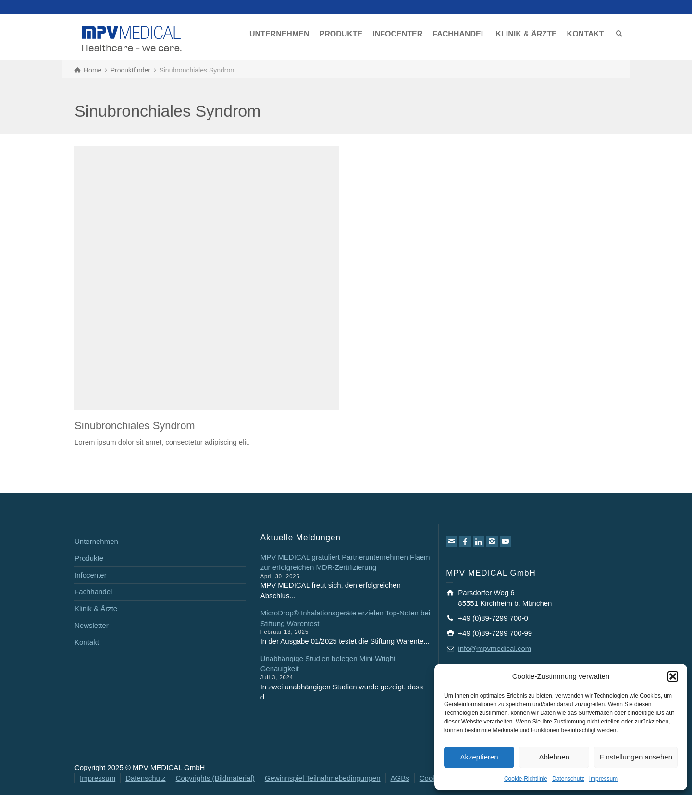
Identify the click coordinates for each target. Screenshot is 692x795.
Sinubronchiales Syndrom (134, 426)
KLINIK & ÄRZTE (525, 34)
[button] (673, 676)
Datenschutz (568, 778)
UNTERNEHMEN (279, 34)
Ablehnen (554, 757)
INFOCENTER (397, 34)
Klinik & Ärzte (95, 608)
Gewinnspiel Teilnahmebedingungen (323, 778)
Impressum (603, 778)
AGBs (400, 778)
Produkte (88, 558)
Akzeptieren (479, 757)
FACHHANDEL (458, 34)
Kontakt (86, 642)
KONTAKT (585, 34)
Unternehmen (96, 541)
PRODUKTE (340, 34)
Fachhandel (93, 592)
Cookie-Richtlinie (525, 778)
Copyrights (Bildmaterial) (215, 778)
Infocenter (90, 575)
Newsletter (91, 625)
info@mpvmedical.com (494, 648)
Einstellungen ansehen (635, 757)
